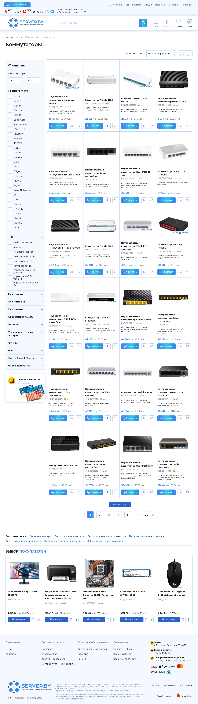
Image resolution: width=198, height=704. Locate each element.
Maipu (16, 148)
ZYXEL (17, 227)
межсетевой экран (24, 256)
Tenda (16, 199)
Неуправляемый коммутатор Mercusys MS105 (61, 100)
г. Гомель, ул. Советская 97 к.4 (71, 12)
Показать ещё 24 (119, 505)
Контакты (187, 5)
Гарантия (82, 654)
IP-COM (17, 143)
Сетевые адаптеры (40, 536)
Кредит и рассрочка (154, 5)
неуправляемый (23, 266)
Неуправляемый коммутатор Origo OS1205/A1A (59, 392)
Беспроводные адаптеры (69, 536)
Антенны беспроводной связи (23, 541)
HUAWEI (18, 138)
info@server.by (77, 699)
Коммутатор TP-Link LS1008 (137, 392)
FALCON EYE (20, 124)
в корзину (20, 619)
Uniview (17, 223)
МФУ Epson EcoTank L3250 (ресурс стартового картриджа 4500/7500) (60, 595)
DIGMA (17, 115)
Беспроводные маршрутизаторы (107, 536)
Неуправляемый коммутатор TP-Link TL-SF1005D (135, 246)
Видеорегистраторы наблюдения (64, 541)
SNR (15, 195)
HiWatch (18, 134)
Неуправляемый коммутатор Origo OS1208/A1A (95, 464)
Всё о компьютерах (124, 659)
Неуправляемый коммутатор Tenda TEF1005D (168, 464)
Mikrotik (17, 157)
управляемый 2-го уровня (24, 271)
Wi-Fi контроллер (23, 242)
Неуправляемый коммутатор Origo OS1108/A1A (168, 318)
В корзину (58, 126)
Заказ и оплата (133, 5)
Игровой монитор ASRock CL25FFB (23, 593)
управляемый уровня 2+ (26, 284)
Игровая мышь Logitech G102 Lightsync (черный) (171, 593)
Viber (156, 685)
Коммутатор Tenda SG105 (63, 465)
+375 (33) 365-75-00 (181, 660)
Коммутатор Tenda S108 (99, 246)
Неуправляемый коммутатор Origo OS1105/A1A (95, 173)
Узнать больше (24, 383)
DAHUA (17, 110)
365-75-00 (37, 11)
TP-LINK (18, 209)
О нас (9, 649)
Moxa (16, 162)
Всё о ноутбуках (122, 654)
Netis (16, 167)
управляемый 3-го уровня (24, 277)
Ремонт (81, 659)
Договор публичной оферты (57, 664)
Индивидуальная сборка (92, 649)
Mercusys (18, 152)
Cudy (16, 101)
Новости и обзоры (123, 649)
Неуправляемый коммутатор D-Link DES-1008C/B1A (62, 319)
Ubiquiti (17, 218)
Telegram (169, 685)
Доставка (173, 5)
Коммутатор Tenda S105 (99, 100)
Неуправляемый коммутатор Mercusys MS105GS (170, 392)
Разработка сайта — (166, 696)
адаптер (18, 247)
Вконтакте (186, 685)
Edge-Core (19, 120)
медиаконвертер (23, 252)
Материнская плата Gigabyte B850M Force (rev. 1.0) (98, 595)
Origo (16, 171)
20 (146, 514)
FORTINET (19, 129)
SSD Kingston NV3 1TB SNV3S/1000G (132, 593)
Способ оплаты (50, 654)
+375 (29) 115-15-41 (162, 660)
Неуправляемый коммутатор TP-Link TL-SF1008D (98, 392)
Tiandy (17, 204)
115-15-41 (18, 11)
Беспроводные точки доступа (146, 536)
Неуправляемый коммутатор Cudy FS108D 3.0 (136, 172)
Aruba (16, 96)
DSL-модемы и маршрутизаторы (106, 541)
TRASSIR (18, 213)
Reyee (16, 185)
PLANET (18, 181)
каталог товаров (16, 4)
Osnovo (17, 176)
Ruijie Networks (22, 190)
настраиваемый (22, 261)
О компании (116, 5)
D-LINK (17, 106)
